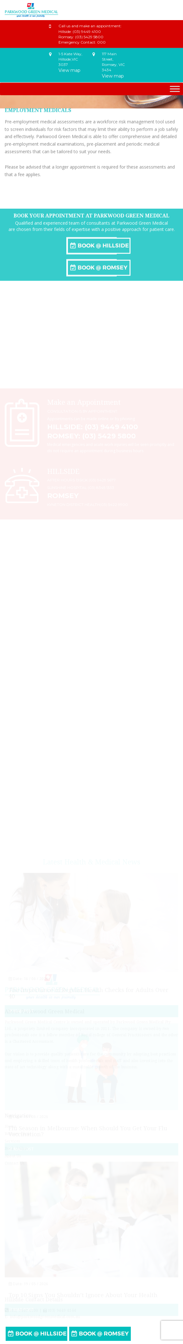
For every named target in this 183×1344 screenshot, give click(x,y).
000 (101, 39)
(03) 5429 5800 (89, 34)
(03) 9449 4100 (87, 29)
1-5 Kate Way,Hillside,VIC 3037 (70, 56)
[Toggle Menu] (175, 89)
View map (69, 68)
